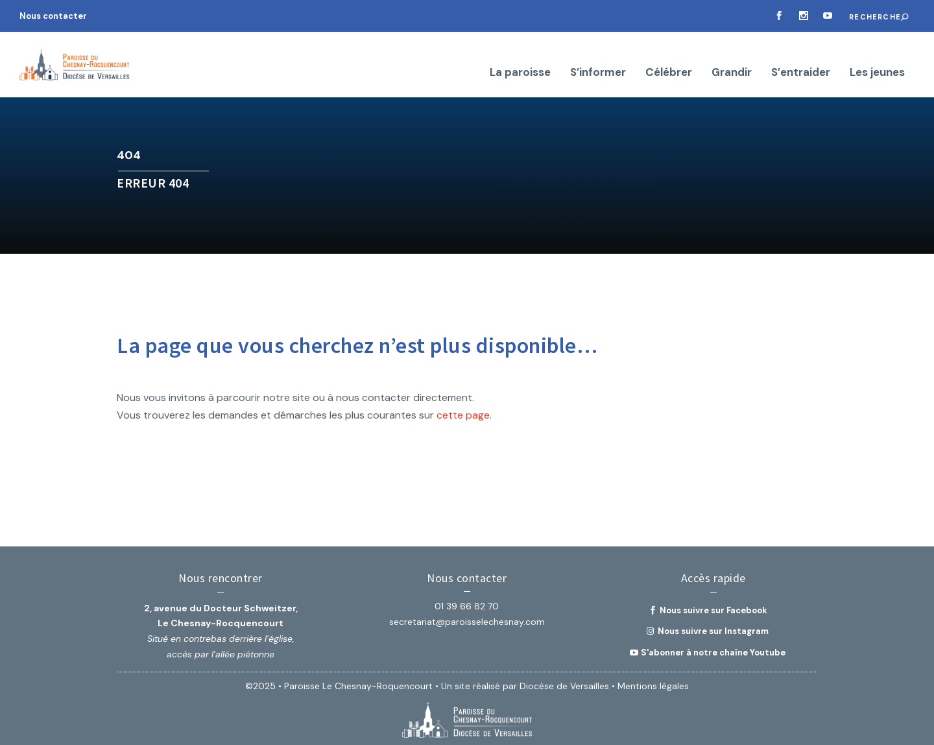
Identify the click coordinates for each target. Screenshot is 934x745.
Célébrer (668, 59)
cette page (463, 409)
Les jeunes (877, 59)
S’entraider (800, 59)
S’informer (598, 59)
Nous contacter (53, 15)
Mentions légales (653, 680)
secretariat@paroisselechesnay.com (467, 616)
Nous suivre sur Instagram (713, 625)
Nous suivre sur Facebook (713, 604)
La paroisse (520, 59)
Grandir (732, 59)
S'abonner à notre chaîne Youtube (713, 646)
